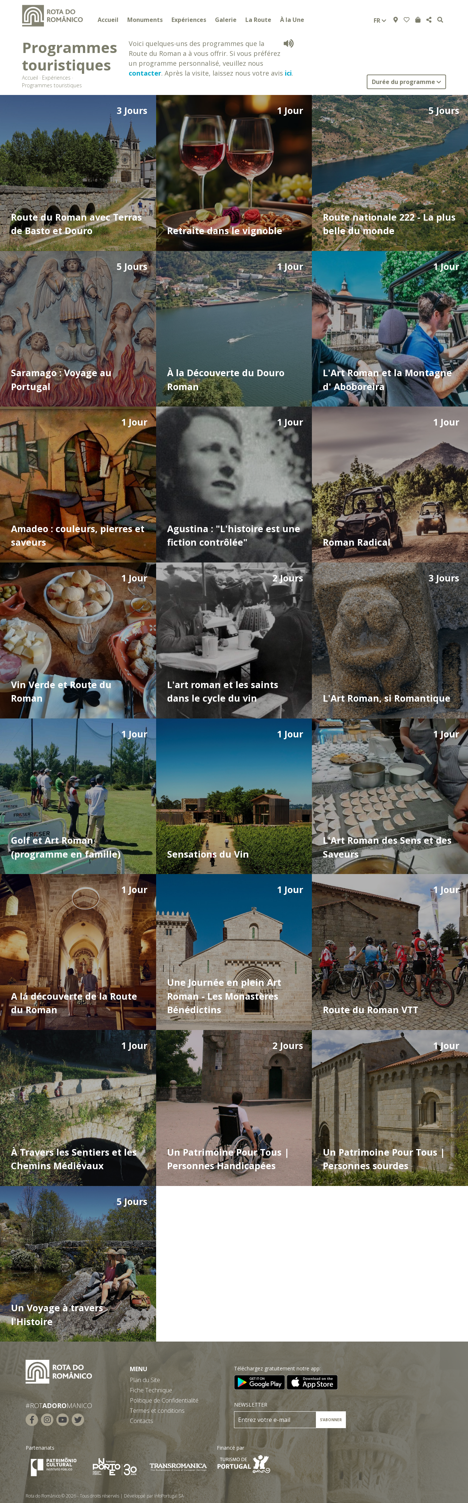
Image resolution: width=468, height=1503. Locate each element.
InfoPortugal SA (169, 1496)
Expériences (188, 20)
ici (288, 73)
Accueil (108, 20)
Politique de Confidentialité (164, 1400)
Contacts (141, 1421)
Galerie (226, 20)
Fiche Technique (151, 1390)
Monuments (145, 20)
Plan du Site (145, 1380)
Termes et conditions (157, 1411)
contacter (145, 73)
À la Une (292, 20)
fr (380, 20)
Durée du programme (406, 82)
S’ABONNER (331, 1419)
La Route (258, 20)
